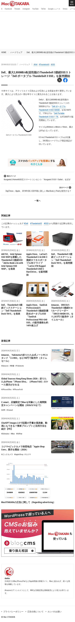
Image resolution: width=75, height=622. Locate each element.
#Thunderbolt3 (44, 65)
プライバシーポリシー (13, 611)
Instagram (26, 9)
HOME (3, 52)
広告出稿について (35, 611)
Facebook (8, 9)
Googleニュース (54, 9)
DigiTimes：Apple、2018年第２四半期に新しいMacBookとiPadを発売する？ (38, 189)
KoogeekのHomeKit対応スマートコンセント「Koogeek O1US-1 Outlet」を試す (37, 178)
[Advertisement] (37, 30)
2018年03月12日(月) (8, 65)
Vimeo (65, 9)
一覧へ (37, 200)
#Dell (35, 65)
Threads (17, 9)
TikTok (43, 9)
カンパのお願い (55, 611)
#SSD (53, 65)
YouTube (35, 9)
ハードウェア (16, 52)
